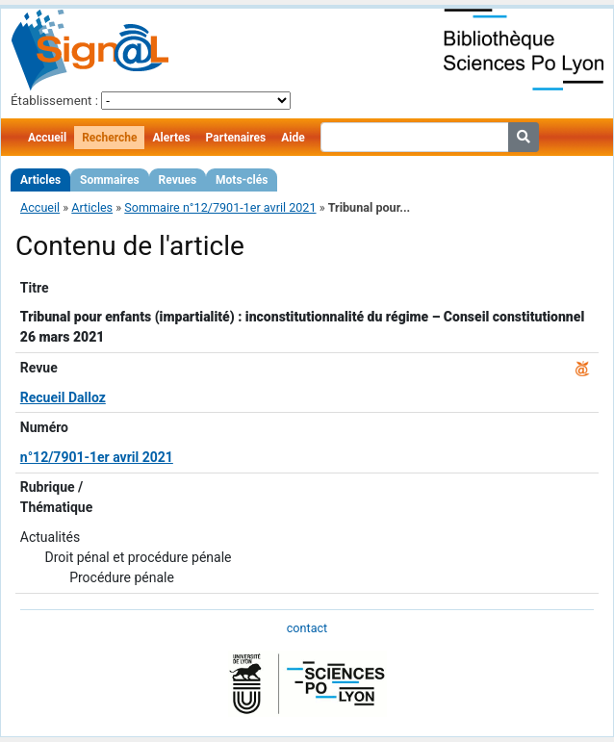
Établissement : (54, 100)
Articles (40, 180)
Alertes (171, 137)
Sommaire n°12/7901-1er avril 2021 (220, 207)
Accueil (47, 137)
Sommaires (109, 180)
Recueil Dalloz (63, 397)
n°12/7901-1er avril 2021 (96, 457)
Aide (292, 137)
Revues (178, 180)
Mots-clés (242, 180)
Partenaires (236, 137)
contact (307, 628)
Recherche (109, 137)
